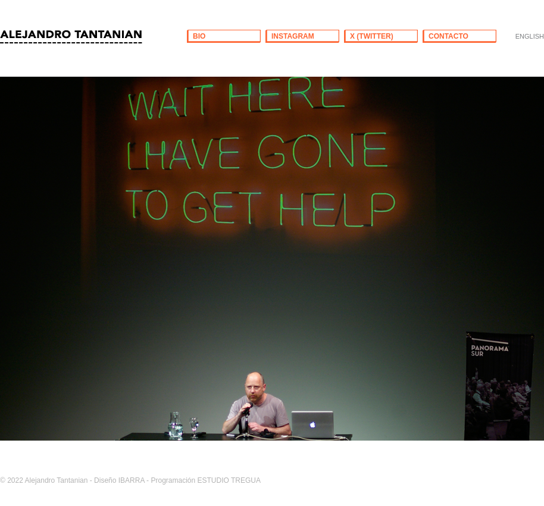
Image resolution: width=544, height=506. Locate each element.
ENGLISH (529, 36)
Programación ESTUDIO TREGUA (206, 480)
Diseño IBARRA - (121, 480)
